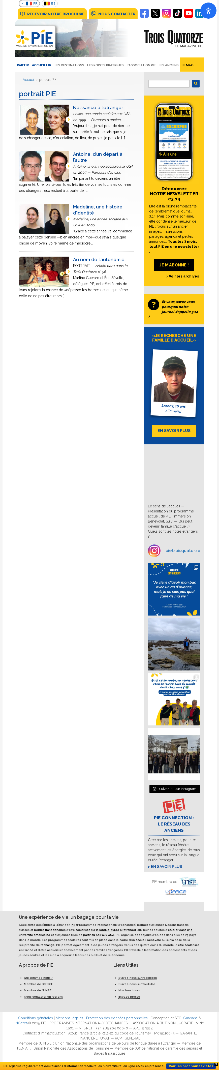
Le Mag (188, 65)
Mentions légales (69, 1018)
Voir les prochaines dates (191, 1066)
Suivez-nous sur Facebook (137, 978)
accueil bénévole (148, 940)
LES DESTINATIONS (69, 65)
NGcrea (21, 1023)
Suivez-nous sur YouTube (136, 984)
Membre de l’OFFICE (38, 984)
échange (48, 945)
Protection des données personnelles (117, 1018)
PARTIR (23, 65)
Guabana (190, 1018)
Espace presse (129, 996)
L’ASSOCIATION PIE (141, 65)
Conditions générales (35, 1018)
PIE (73, 925)
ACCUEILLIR (41, 65)
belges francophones (50, 930)
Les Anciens (169, 65)
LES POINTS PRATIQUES (105, 65)
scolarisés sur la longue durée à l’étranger (106, 930)
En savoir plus (166, 866)
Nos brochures (129, 990)
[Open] (208, 11)
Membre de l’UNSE (37, 990)
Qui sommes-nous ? (38, 978)
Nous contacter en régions (43, 996)
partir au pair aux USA (98, 935)
